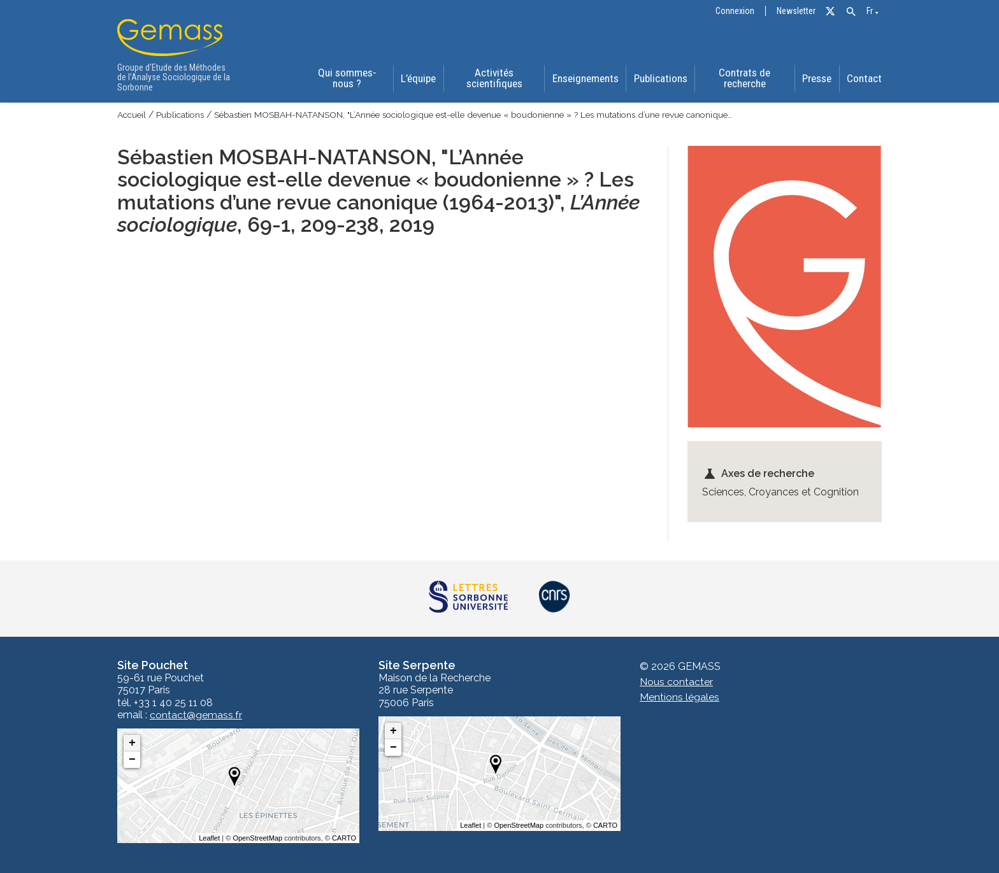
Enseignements (584, 79)
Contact (865, 79)
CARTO (344, 838)
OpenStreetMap (257, 838)
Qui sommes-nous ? (345, 78)
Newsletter (796, 11)
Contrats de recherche (744, 78)
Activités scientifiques (493, 78)
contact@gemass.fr (196, 715)
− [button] (132, 759)
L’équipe (417, 79)
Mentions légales (679, 697)
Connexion (734, 11)
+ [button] (132, 743)
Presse (818, 79)
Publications (659, 79)
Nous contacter (676, 682)
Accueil (132, 115)
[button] (850, 11)
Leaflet (209, 838)
